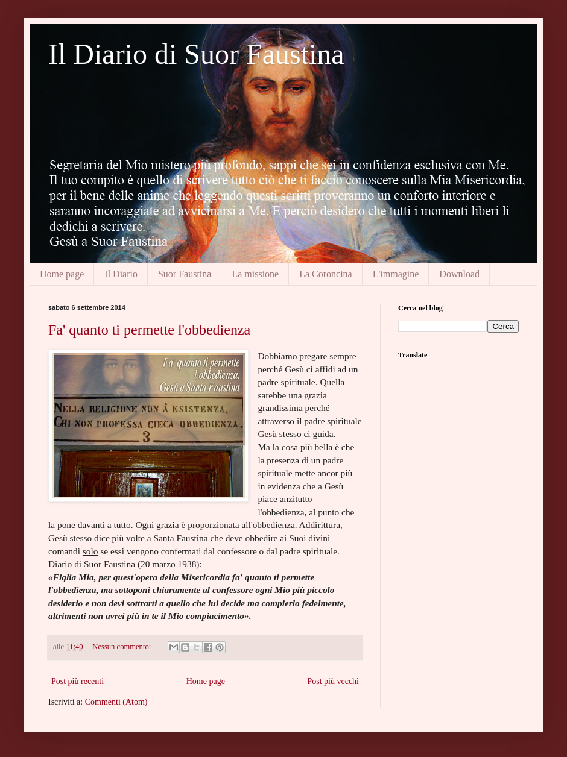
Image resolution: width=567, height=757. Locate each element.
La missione (255, 274)
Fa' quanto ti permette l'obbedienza (149, 330)
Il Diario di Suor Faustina (196, 54)
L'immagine (396, 274)
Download (459, 274)
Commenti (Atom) (116, 701)
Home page (62, 274)
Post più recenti (77, 681)
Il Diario (121, 274)
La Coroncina (325, 274)
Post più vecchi (333, 681)
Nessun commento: (122, 646)
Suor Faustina (184, 274)
